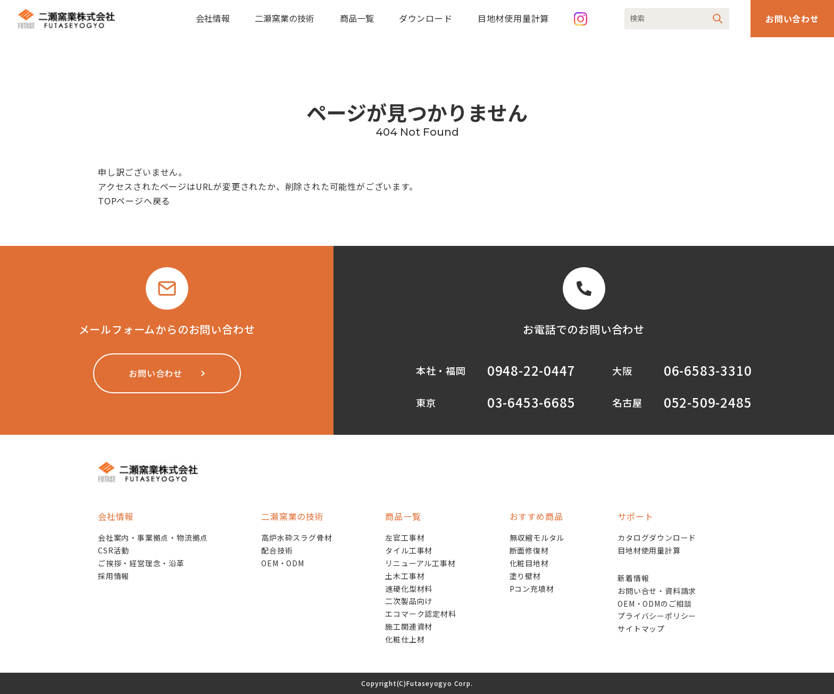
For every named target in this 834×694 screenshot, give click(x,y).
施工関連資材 (408, 626)
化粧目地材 (529, 563)
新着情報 (633, 578)
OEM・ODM (282, 563)
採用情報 (113, 576)
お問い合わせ (792, 18)
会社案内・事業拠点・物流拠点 (153, 537)
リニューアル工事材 (420, 563)
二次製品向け (408, 601)
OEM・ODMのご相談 (655, 603)
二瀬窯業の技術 (284, 18)
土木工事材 (404, 576)
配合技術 (277, 550)
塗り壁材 (525, 576)
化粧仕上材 (404, 639)
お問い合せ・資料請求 (657, 590)
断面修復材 (529, 550)
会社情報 (213, 18)
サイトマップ (641, 628)
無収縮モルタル (537, 537)
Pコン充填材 (532, 588)
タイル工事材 (408, 550)
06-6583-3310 (708, 370)
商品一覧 (357, 18)
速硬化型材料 (408, 588)
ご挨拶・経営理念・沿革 (141, 563)
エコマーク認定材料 (420, 613)
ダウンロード (426, 18)
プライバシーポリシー (657, 615)
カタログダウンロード (657, 537)
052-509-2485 (708, 402)
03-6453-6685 (531, 402)
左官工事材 (404, 537)
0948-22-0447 (531, 370)
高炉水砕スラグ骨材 (296, 537)
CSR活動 (113, 550)
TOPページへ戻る (134, 200)
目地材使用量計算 (513, 18)
